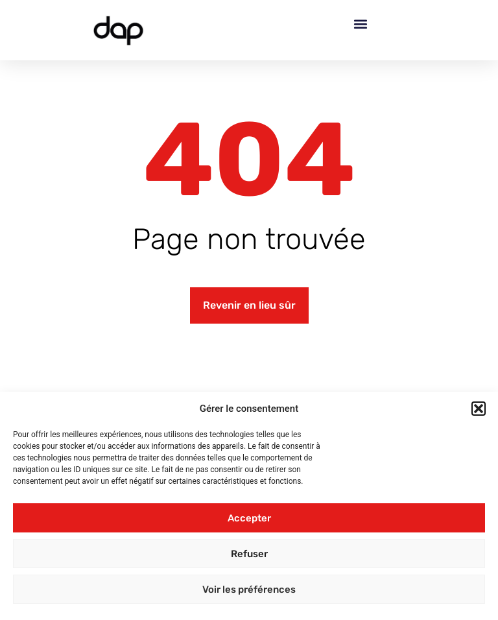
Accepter (249, 518)
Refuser (249, 554)
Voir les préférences (249, 589)
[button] (478, 408)
